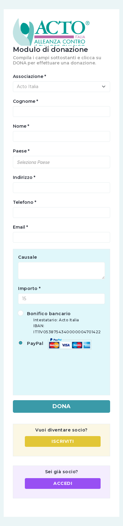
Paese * (21, 151)
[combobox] (61, 162)
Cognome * (25, 101)
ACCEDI (62, 483)
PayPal (54, 343)
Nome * (21, 126)
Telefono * (24, 202)
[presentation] (64, 368)
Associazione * (29, 76)
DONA (61, 406)
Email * (20, 227)
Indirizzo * (24, 177)
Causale (27, 257)
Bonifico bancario (61, 323)
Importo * (29, 288)
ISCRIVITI (63, 441)
